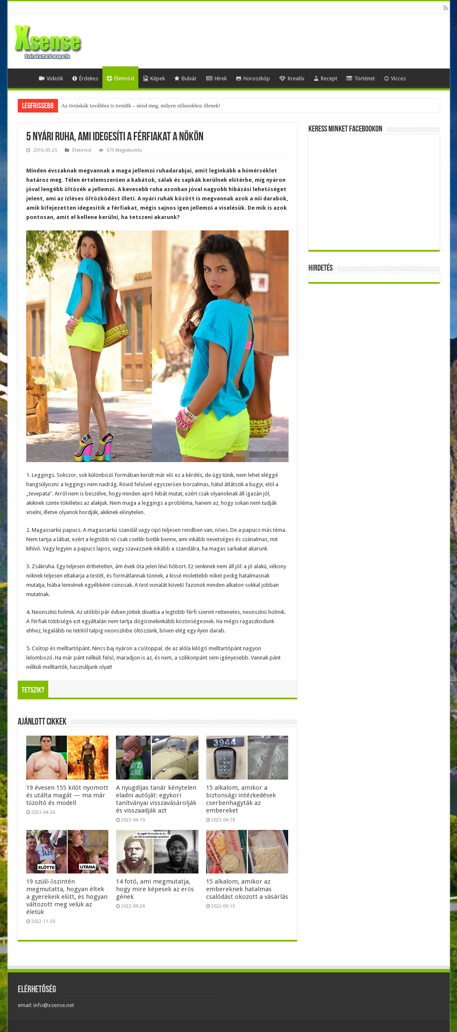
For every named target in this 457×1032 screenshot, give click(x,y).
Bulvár (185, 78)
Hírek (216, 78)
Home (23, 77)
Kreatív (291, 78)
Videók (51, 78)
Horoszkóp (253, 78)
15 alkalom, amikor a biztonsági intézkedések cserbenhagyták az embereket (241, 799)
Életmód (120, 78)
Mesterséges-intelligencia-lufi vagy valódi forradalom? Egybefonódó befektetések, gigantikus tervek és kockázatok (188, 105)
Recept (325, 78)
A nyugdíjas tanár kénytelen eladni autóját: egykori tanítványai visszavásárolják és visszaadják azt (156, 799)
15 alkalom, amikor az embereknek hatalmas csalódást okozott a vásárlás (247, 889)
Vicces (395, 78)
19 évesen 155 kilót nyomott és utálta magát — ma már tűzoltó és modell (67, 795)
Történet (361, 78)
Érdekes (85, 78)
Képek (154, 78)
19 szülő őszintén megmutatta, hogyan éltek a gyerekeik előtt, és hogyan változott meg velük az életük (67, 897)
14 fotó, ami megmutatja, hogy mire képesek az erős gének (155, 889)
